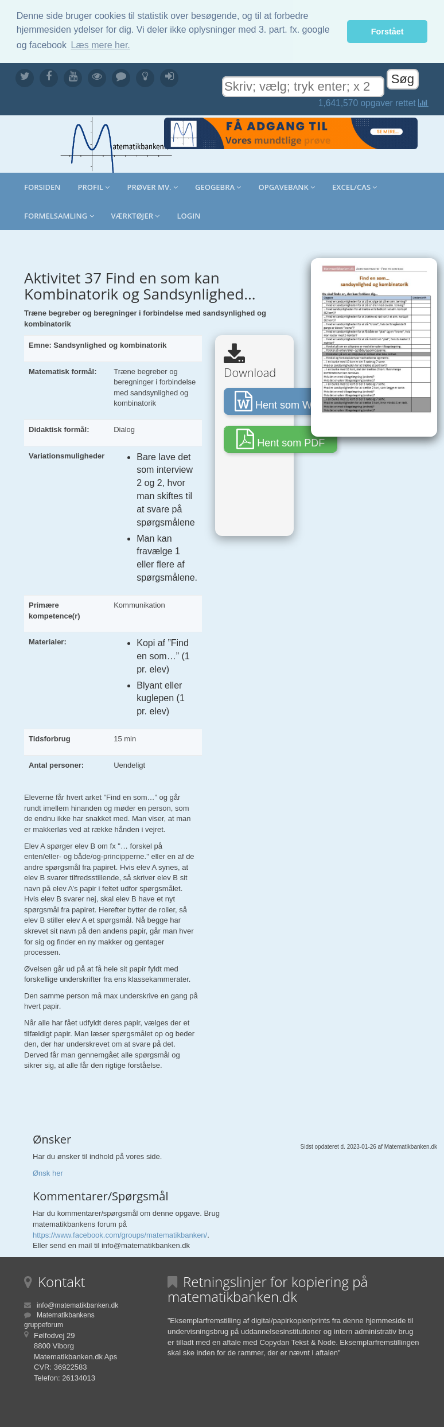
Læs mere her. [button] (100, 45)
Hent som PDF (280, 438)
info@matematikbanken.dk (77, 1305)
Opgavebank (286, 186)
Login (188, 215)
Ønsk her (48, 1172)
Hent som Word (281, 400)
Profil (94, 186)
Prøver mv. (152, 186)
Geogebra (218, 186)
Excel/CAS (354, 186)
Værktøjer (135, 215)
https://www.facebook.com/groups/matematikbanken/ (120, 1234)
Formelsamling (59, 215)
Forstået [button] (387, 31)
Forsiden (42, 186)
